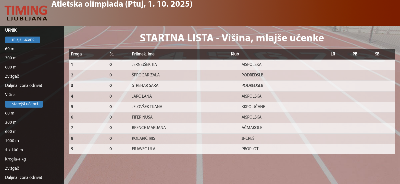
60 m (9, 49)
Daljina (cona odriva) (23, 86)
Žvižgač (12, 76)
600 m (11, 67)
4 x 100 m (14, 150)
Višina (10, 95)
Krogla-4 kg (15, 159)
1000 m (12, 141)
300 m (11, 58)
